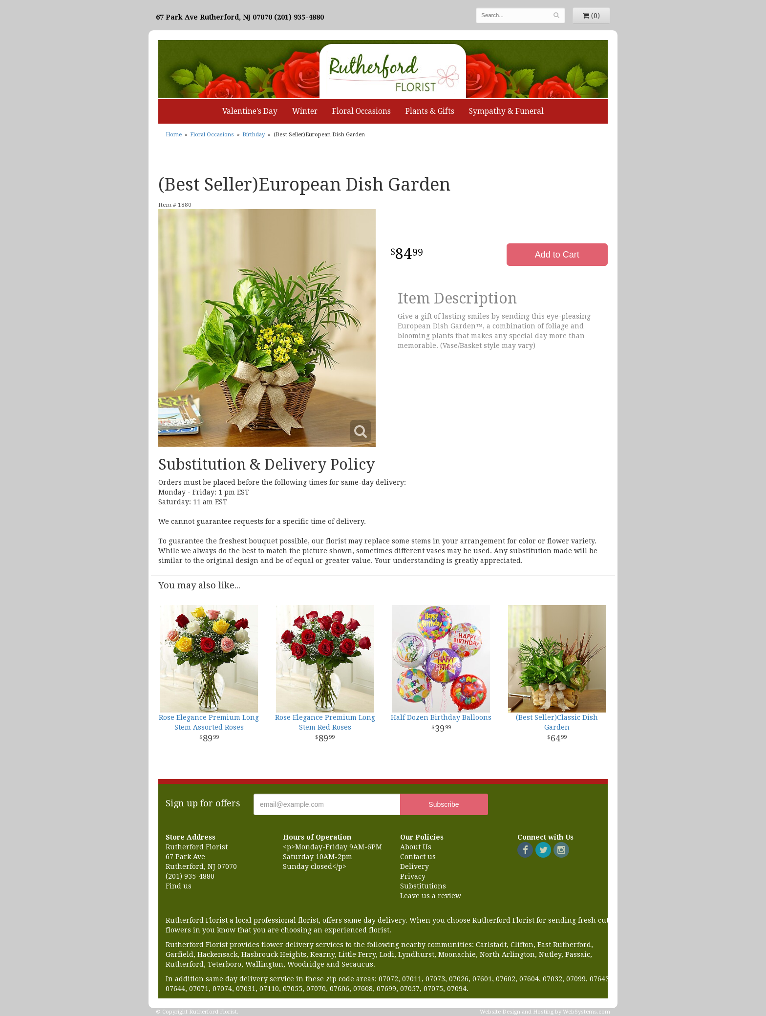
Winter (305, 111)
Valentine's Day (249, 111)
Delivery (414, 866)
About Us (415, 847)
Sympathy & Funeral (506, 111)
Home (174, 134)
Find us (179, 886)
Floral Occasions (361, 111)
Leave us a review (430, 896)
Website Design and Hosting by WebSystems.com (545, 1012)
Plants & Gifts (429, 111)
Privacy (413, 876)
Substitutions (423, 886)
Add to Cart (557, 254)
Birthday (253, 134)
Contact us (418, 857)
